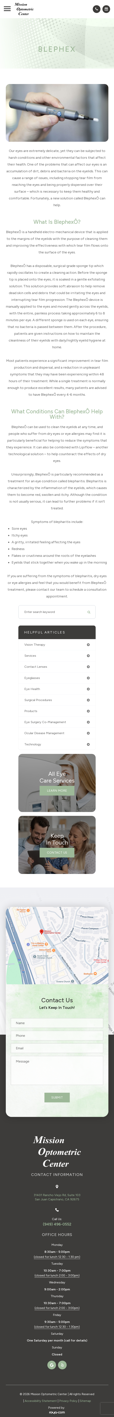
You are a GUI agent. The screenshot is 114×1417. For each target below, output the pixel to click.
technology (32, 744)
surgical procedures (38, 700)
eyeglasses (32, 678)
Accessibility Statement (41, 1401)
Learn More (57, 790)
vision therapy (34, 644)
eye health (32, 689)
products (30, 711)
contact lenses (35, 667)
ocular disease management (44, 733)
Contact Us (57, 852)
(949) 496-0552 (57, 1224)
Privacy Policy (68, 1401)
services (30, 655)
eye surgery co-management (45, 722)
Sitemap (85, 1401)
